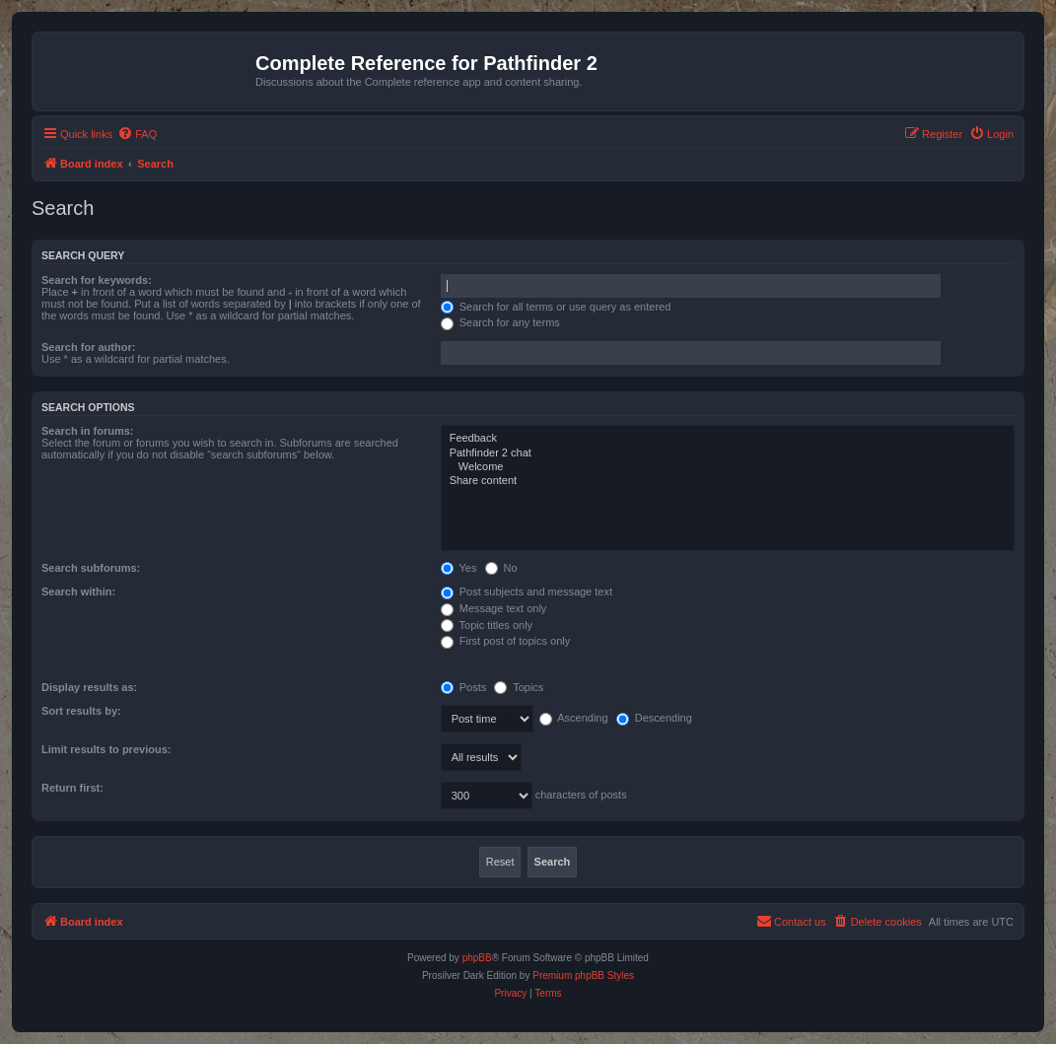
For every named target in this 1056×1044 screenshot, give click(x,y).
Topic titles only (486, 625)
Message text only (494, 608)
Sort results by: (81, 711)
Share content (728, 481)
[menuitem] (137, 134)
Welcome (728, 467)
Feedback (728, 439)
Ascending (573, 718)
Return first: (72, 788)
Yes (459, 568)
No (501, 568)
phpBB (477, 957)
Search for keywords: (96, 280)
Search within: (78, 591)
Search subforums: (90, 568)
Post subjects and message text (526, 591)
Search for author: (88, 347)
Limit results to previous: (106, 749)
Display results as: (89, 687)
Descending (654, 718)
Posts (464, 687)
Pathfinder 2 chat (728, 453)
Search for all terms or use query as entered (556, 307)
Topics (518, 687)
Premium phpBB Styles (583, 975)
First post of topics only (506, 641)
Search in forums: (87, 431)
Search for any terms (500, 322)
